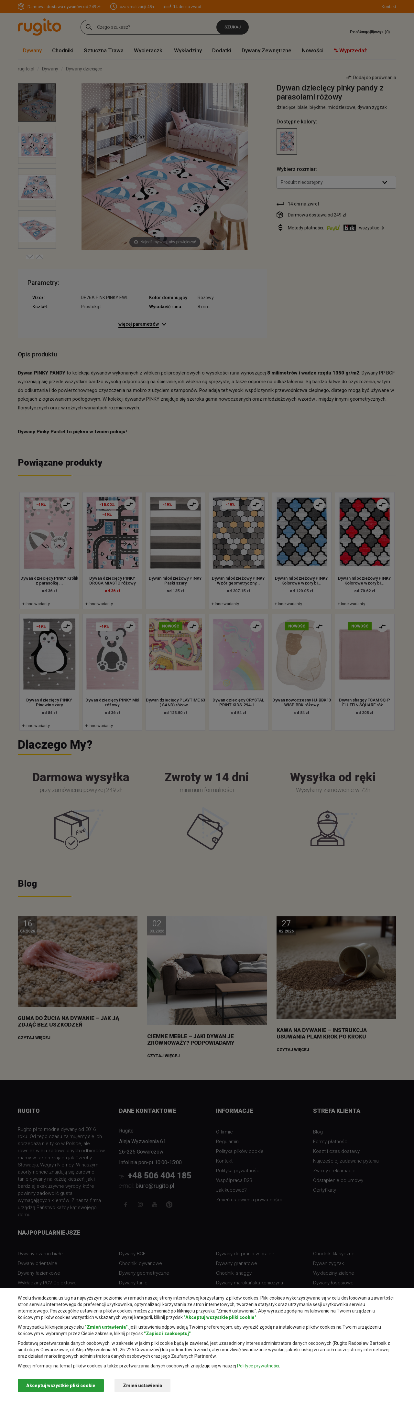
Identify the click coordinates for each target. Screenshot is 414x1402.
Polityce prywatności (258, 1365)
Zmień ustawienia (142, 1385)
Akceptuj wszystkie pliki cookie (60, 1385)
